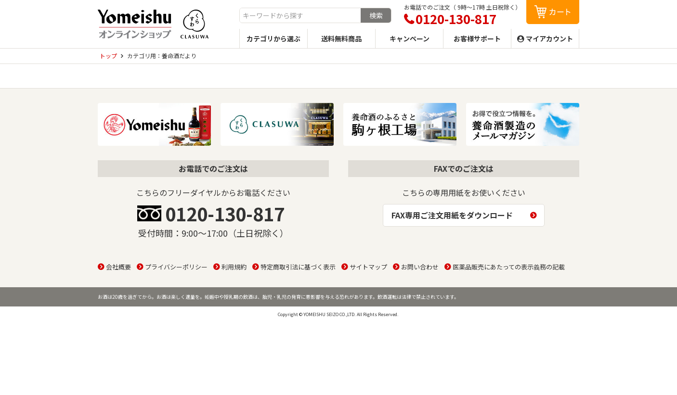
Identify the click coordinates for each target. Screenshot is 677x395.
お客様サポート (477, 38)
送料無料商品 (341, 38)
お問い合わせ (420, 266)
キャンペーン (410, 38)
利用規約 (234, 266)
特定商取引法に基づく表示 (298, 266)
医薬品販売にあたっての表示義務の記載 (509, 266)
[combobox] (300, 15)
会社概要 (118, 266)
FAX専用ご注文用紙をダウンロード (452, 215)
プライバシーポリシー (176, 266)
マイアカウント (549, 38)
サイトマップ (368, 266)
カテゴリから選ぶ (273, 38)
